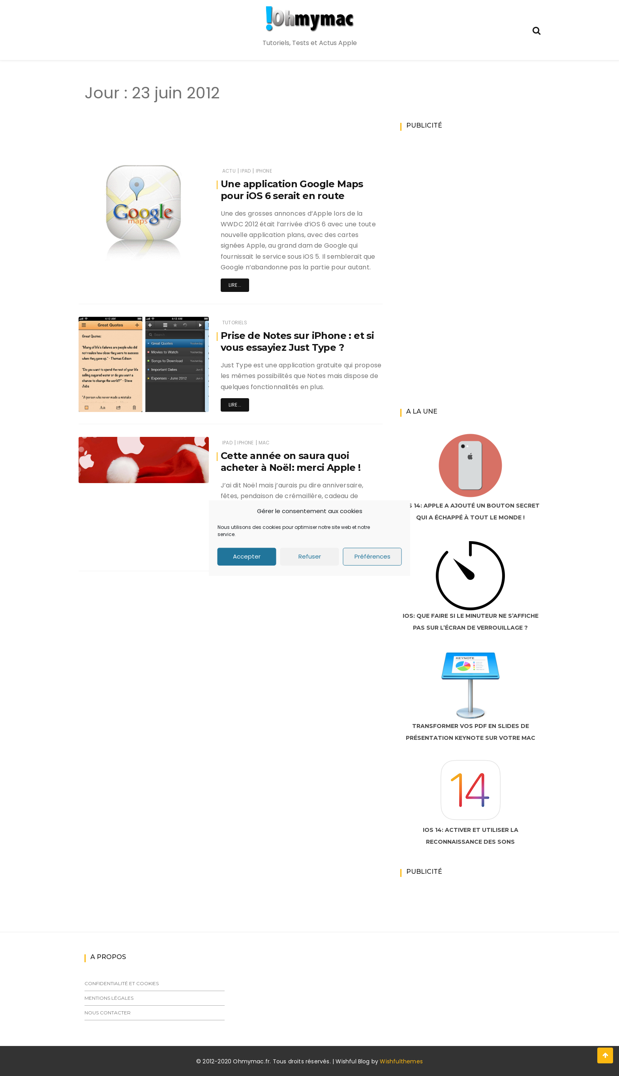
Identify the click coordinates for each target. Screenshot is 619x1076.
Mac (264, 442)
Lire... (235, 285)
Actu (229, 170)
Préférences (372, 556)
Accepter (247, 556)
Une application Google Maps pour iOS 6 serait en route (292, 189)
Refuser (309, 556)
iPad (245, 170)
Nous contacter (107, 1013)
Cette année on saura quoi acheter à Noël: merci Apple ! (291, 461)
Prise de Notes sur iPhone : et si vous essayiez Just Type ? (297, 341)
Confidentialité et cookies (121, 983)
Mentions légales (108, 998)
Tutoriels (234, 322)
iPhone (264, 170)
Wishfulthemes (401, 1061)
